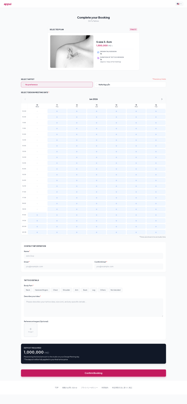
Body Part (29, 285)
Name (27, 251)
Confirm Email (100, 262)
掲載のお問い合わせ (69, 387)
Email (27, 262)
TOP (56, 387)
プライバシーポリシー (89, 387)
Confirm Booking (93, 373)
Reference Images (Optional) (36, 321)
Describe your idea (32, 296)
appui (7, 4)
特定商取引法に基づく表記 (122, 387)
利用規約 (105, 387)
